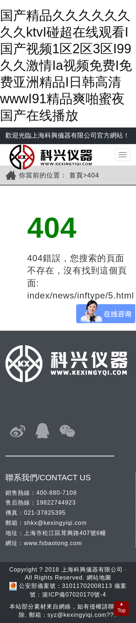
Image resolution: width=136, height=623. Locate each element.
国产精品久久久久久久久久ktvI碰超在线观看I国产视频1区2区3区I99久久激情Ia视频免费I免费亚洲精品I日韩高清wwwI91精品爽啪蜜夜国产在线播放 (66, 65)
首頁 (76, 175)
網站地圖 (99, 577)
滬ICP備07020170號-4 (74, 594)
